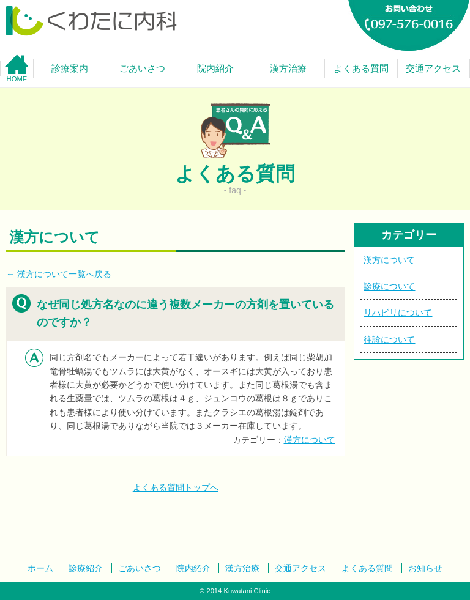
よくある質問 (367, 568)
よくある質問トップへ (175, 487)
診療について (389, 286)
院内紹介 (193, 568)
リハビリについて (398, 312)
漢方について (309, 440)
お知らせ (425, 568)
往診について (389, 339)
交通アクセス (300, 568)
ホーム (40, 568)
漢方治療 (242, 568)
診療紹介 (86, 568)
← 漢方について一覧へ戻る (58, 274)
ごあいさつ (139, 568)
